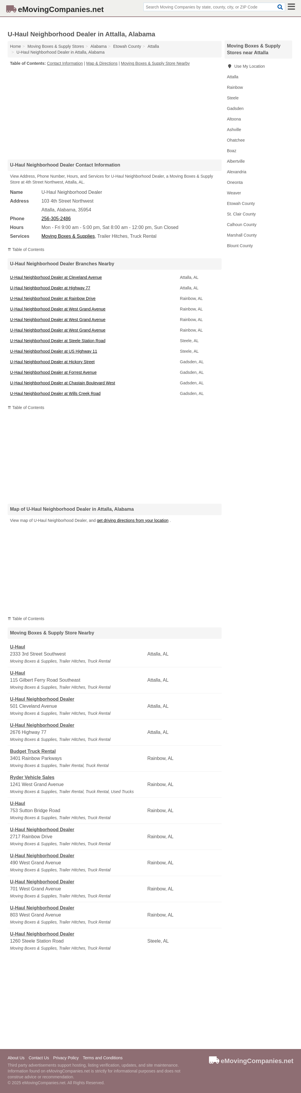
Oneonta (235, 182)
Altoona (234, 119)
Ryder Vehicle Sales (32, 777)
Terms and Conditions (103, 1057)
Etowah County (241, 203)
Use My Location (246, 66)
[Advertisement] (115, 113)
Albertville (236, 161)
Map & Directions (102, 63)
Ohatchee (236, 140)
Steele (233, 98)
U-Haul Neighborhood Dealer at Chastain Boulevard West (62, 383)
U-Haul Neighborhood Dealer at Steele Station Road (58, 340)
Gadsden (235, 108)
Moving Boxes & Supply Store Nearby (155, 63)
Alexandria (236, 171)
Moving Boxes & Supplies (68, 236)
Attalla (232, 76)
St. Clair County (241, 214)
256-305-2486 (56, 218)
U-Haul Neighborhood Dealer (42, 699)
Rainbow (235, 87)
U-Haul (17, 646)
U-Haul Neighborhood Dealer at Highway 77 (50, 288)
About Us (16, 1057)
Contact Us (39, 1057)
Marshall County (242, 235)
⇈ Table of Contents (26, 249)
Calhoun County (241, 224)
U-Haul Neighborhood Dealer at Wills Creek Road (55, 393)
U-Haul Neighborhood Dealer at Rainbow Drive (53, 298)
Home (15, 46)
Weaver (234, 193)
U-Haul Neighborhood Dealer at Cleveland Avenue (56, 277)
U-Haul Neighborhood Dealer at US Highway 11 (53, 351)
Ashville (234, 129)
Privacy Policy (66, 1057)
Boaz (231, 150)
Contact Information (65, 63)
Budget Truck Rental (33, 751)
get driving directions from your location (132, 520)
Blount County (240, 245)
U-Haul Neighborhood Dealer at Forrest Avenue (53, 372)
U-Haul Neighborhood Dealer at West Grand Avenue (58, 309)
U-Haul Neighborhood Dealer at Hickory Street (52, 361)
